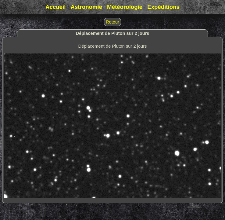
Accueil (55, 7)
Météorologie (124, 7)
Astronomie (86, 7)
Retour (112, 22)
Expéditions (163, 7)
